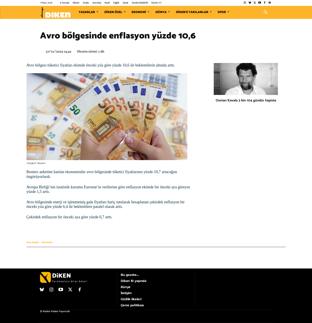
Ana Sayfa (33, 242)
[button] (265, 12)
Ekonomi (47, 242)
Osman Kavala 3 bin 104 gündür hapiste (246, 100)
